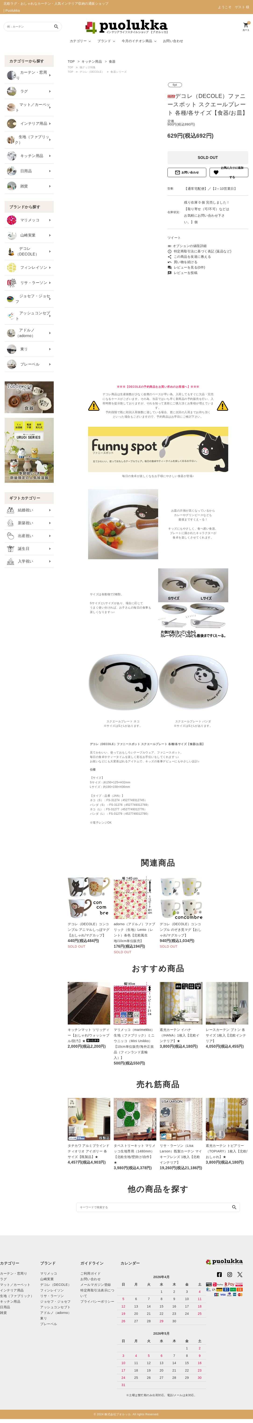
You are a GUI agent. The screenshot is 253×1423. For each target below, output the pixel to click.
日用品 (19, 171)
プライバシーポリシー (97, 1301)
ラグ (17, 91)
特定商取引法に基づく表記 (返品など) (199, 251)
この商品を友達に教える (189, 256)
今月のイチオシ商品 (137, 41)
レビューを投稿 (182, 273)
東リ (17, 349)
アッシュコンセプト (28, 316)
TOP (70, 67)
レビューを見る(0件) (186, 267)
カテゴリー (78, 41)
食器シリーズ (118, 71)
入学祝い (20, 561)
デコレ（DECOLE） (23, 251)
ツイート (174, 238)
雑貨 (17, 186)
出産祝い (20, 535)
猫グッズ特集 (88, 67)
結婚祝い (20, 510)
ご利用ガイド (90, 1273)
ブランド (104, 41)
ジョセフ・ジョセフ (28, 299)
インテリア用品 (27, 123)
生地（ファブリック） (28, 139)
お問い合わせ (173, 41)
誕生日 (18, 548)
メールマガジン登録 (95, 1285)
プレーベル (23, 364)
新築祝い (20, 523)
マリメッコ (23, 220)
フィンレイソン (27, 267)
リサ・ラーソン (27, 282)
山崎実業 (21, 235)
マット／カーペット (28, 107)
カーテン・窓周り (27, 75)
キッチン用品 (25, 156)
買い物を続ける (182, 262)
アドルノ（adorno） (21, 333)
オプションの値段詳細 (187, 246)
